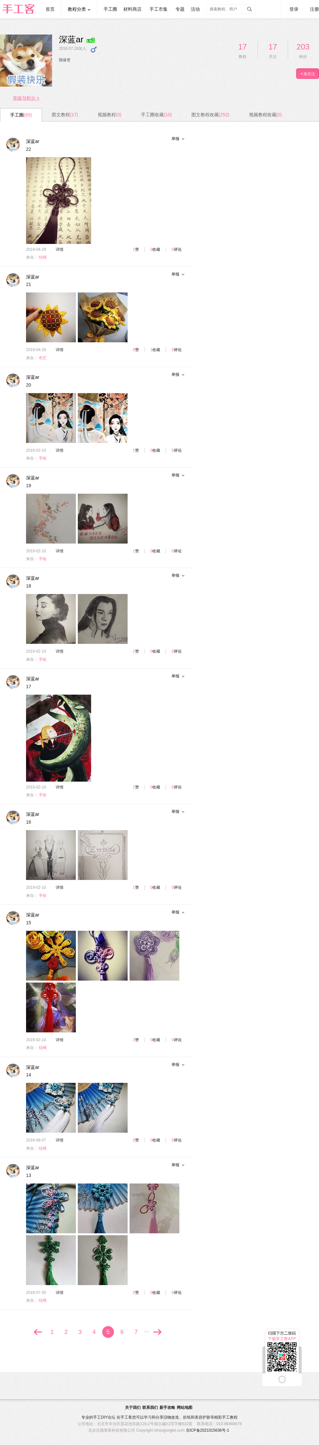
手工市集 (158, 9)
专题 (180, 9)
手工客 (126, 1417)
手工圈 (110, 9)
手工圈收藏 (156, 114)
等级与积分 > (26, 98)
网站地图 (184, 1407)
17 (242, 46)
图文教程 (65, 114)
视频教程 (109, 114)
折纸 (187, 1417)
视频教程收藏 (265, 114)
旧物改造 (171, 1417)
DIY (104, 1417)
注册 (314, 9)
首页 (50, 9)
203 (303, 46)
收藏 (156, 249)
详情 (59, 249)
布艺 (43, 358)
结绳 (43, 257)
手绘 (43, 458)
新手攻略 (167, 1407)
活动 (195, 9)
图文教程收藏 (210, 114)
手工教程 (230, 1417)
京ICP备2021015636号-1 (207, 1430)
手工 (97, 1417)
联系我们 (150, 1407)
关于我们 (133, 1407)
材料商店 (132, 9)
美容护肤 (202, 1417)
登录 (293, 9)
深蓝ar (32, 141)
